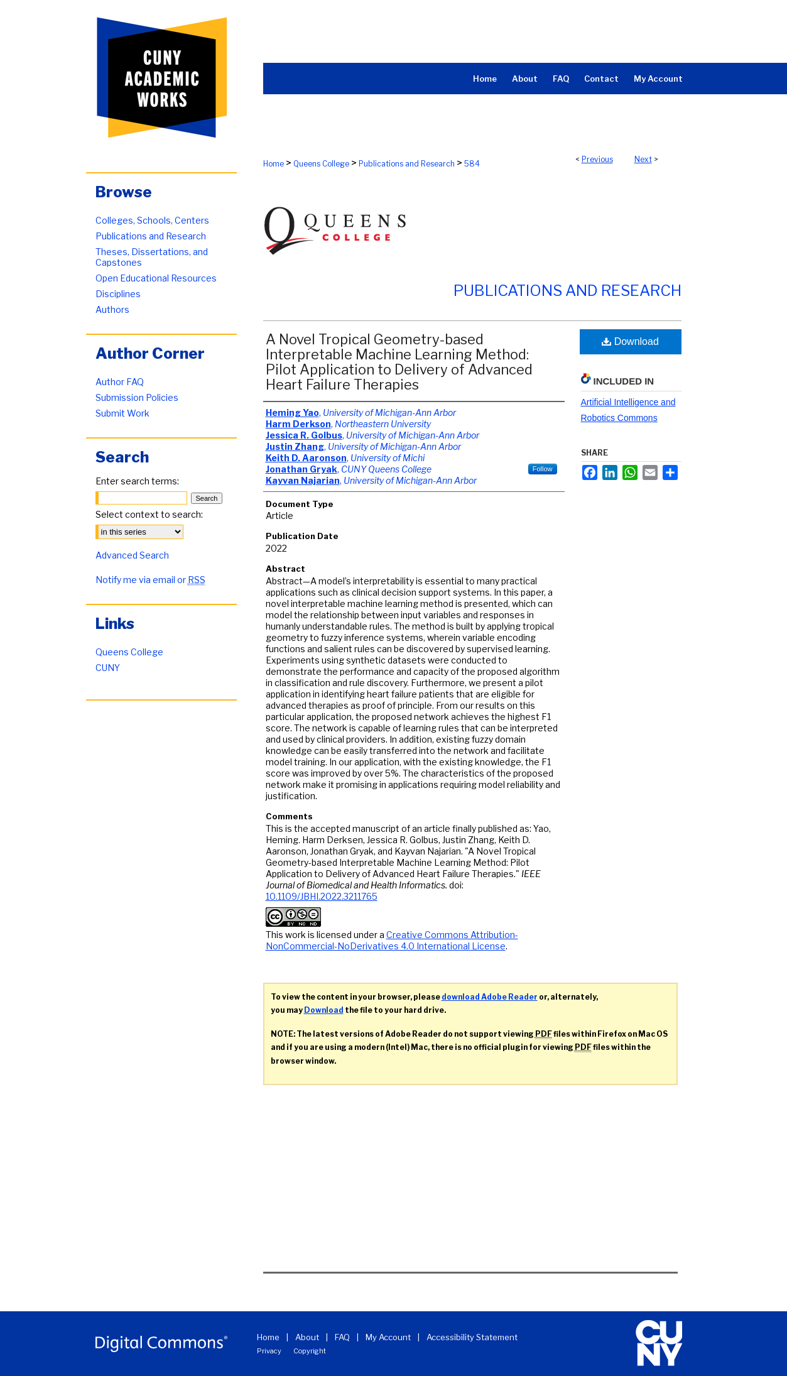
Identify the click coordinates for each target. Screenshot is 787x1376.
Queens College (321, 163)
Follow (543, 468)
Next (643, 159)
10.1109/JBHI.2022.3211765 (321, 896)
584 (472, 163)
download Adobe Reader (490, 997)
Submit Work (122, 413)
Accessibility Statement (472, 1337)
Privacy (269, 1350)
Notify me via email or (150, 579)
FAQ (342, 1337)
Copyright (309, 1350)
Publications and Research (407, 163)
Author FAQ (119, 381)
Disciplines (118, 293)
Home (273, 163)
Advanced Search (132, 555)
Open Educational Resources (156, 278)
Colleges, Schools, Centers (152, 220)
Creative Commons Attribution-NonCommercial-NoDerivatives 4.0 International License (392, 940)
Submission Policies (136, 397)
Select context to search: (149, 514)
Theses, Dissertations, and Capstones (151, 257)
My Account (388, 1337)
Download (630, 341)
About (307, 1337)
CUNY (107, 667)
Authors (112, 309)
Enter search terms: (137, 481)
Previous (597, 159)
